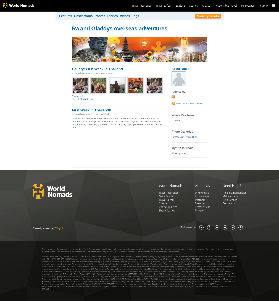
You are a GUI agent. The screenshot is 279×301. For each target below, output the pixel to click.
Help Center (248, 5)
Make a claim (230, 196)
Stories (193, 5)
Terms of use (202, 206)
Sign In (264, 5)
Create (206, 5)
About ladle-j (180, 68)
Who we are (202, 192)
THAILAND (76, 73)
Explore (180, 5)
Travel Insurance (141, 5)
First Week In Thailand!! (91, 110)
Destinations (83, 16)
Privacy (199, 210)
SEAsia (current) (179, 153)
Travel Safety (163, 5)
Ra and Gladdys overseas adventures (119, 28)
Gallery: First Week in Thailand (97, 69)
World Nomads (18, 6)
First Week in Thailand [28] (184, 137)
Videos (125, 16)
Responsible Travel (226, 5)
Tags (135, 16)
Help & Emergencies (234, 192)
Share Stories (167, 210)
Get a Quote (166, 196)
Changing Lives (168, 206)
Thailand (176, 120)
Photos (100, 16)
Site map (200, 203)
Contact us (229, 203)
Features (65, 16)
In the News (202, 196)
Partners (200, 199)
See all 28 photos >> (83, 99)
